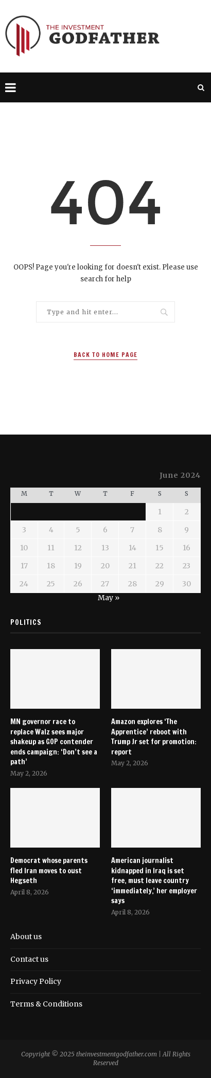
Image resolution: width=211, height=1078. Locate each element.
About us (26, 936)
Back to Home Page (105, 354)
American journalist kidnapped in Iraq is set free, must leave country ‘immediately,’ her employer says (154, 881)
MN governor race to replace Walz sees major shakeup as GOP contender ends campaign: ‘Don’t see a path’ (53, 742)
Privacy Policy (35, 981)
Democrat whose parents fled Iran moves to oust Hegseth (48, 871)
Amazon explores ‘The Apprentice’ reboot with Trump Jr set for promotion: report (154, 737)
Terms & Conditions (46, 1004)
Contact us (29, 959)
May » (108, 597)
